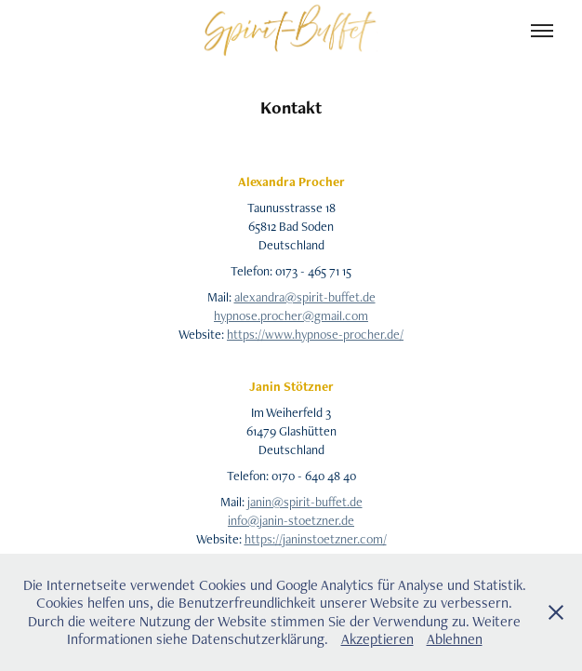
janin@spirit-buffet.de (305, 501)
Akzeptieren (377, 639)
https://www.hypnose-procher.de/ (315, 334)
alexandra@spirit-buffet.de (305, 297)
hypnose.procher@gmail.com (291, 315)
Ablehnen (455, 639)
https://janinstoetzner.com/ (316, 538)
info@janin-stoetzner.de (291, 520)
